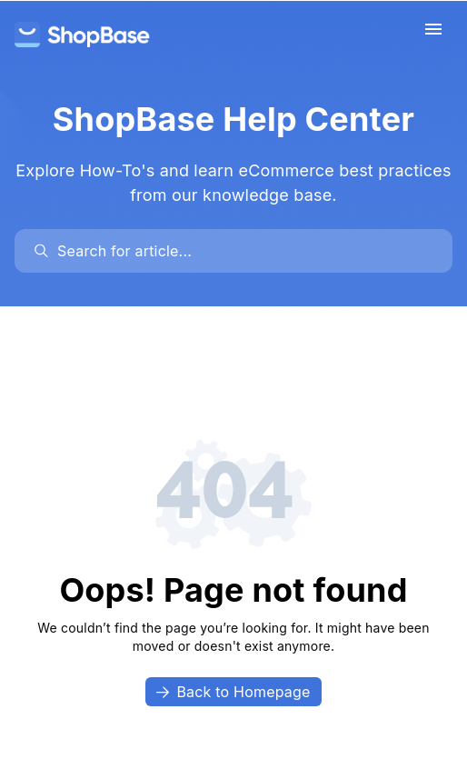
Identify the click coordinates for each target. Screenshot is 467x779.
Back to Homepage (233, 692)
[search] (242, 250)
